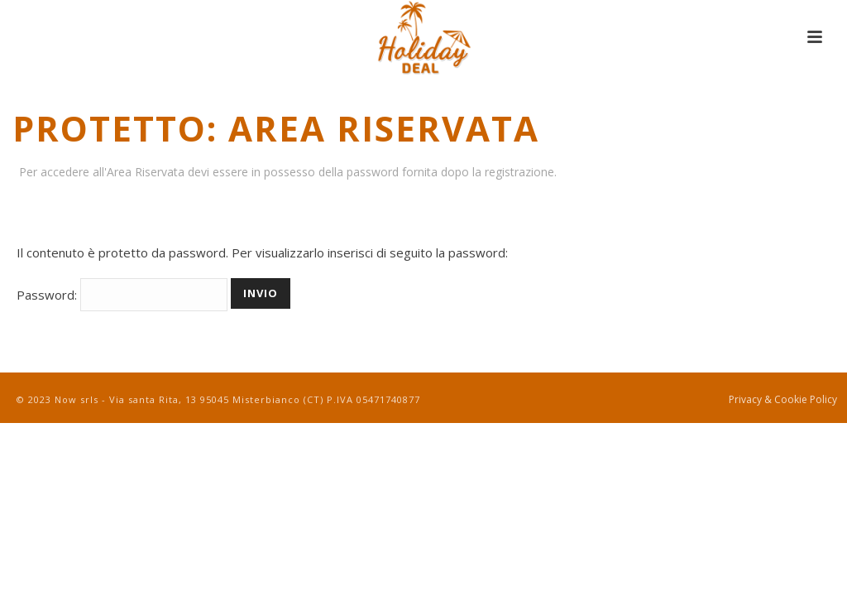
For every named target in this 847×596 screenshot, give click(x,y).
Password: (122, 294)
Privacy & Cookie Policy (783, 399)
